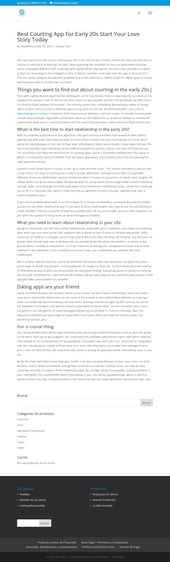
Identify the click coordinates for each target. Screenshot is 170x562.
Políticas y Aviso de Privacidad (57, 542)
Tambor (22, 436)
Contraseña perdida (32, 505)
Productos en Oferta (105, 494)
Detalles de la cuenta (33, 500)
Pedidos (25, 494)
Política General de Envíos (98, 547)
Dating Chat (63, 46)
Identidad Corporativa (30, 430)
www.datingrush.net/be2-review (37, 113)
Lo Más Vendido (102, 505)
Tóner (20, 448)
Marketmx (27, 46)
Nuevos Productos (104, 500)
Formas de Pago (130, 547)
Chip (20, 425)
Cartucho (22, 419)
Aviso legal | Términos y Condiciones (104, 542)
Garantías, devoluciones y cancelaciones (51, 547)
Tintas (21, 442)
